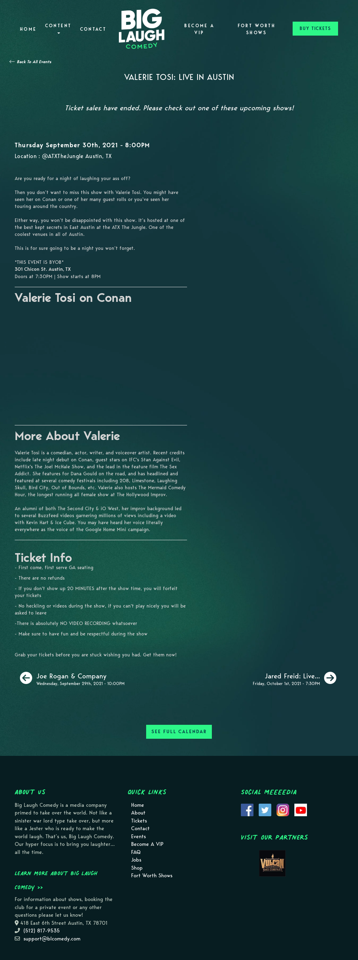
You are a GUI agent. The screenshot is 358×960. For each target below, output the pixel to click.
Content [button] (58, 28)
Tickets (139, 821)
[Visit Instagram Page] (283, 809)
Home (28, 29)
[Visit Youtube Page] (300, 809)
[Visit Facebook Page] (247, 809)
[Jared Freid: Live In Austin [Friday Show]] (294, 678)
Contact (93, 29)
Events (138, 836)
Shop (137, 868)
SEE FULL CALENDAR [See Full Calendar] (178, 732)
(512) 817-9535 (41, 931)
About (138, 813)
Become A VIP (199, 29)
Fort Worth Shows (257, 29)
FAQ (136, 852)
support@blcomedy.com (51, 939)
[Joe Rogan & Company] (72, 678)
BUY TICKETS (315, 28)
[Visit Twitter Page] (265, 809)
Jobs (136, 860)
